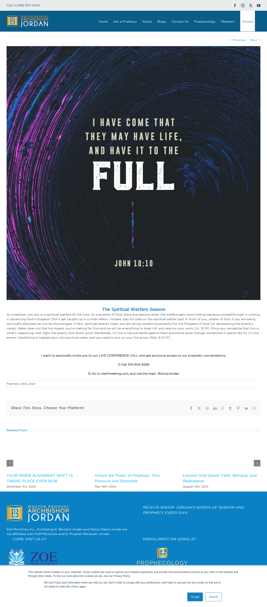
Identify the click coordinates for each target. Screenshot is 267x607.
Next (253, 40)
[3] (133, 173)
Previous (239, 40)
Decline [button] (213, 596)
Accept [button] (195, 596)
